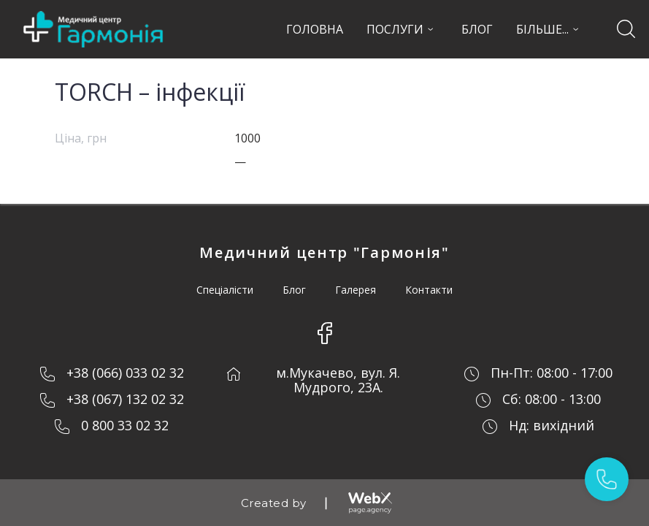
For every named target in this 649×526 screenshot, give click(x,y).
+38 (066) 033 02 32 (125, 372)
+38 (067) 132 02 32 (125, 399)
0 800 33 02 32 (125, 425)
